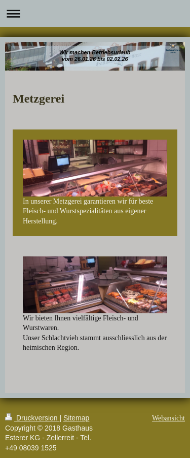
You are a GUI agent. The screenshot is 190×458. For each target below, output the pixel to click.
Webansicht (168, 418)
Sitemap (76, 418)
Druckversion (32, 418)
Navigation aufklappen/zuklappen (95, 13)
